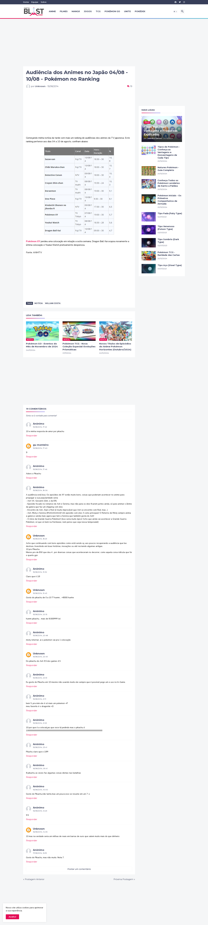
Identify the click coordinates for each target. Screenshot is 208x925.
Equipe (34, 2)
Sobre (43, 2)
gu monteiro (41, 445)
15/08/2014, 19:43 (40, 593)
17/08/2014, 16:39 (40, 853)
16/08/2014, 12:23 (40, 811)
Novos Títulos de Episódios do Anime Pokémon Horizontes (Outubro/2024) (115, 346)
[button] (175, 11)
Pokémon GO (112, 11)
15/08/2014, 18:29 (40, 539)
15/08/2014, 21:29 (40, 723)
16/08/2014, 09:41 (40, 768)
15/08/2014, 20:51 (40, 678)
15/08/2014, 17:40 (40, 448)
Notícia (39, 303)
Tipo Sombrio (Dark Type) (168, 240)
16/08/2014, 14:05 (40, 832)
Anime (52, 11)
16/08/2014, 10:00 (40, 790)
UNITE (127, 11)
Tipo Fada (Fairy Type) (170, 213)
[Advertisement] (104, 42)
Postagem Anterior (34, 879)
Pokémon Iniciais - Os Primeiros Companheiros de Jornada (169, 199)
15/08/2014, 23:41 (40, 747)
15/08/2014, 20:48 (40, 635)
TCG (98, 11)
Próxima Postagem (123, 879)
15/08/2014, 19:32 (40, 572)
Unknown (39, 535)
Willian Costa (52, 303)
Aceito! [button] (12, 916)
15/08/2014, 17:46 (40, 469)
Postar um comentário (79, 869)
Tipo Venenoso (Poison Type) (166, 227)
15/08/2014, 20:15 (40, 614)
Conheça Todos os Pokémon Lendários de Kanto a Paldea (169, 183)
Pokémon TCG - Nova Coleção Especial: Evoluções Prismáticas (79, 346)
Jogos (88, 11)
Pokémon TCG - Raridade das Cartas (169, 253)
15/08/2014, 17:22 (40, 427)
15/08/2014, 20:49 (40, 657)
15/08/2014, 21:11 (39, 699)
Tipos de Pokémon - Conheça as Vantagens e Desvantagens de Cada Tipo (169, 152)
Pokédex (140, 11)
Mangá (76, 11)
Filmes (64, 11)
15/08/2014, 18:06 (40, 490)
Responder (31, 435)
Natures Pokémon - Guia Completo (168, 168)
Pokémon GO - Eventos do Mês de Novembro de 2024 (42, 345)
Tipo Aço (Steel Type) (170, 265)
